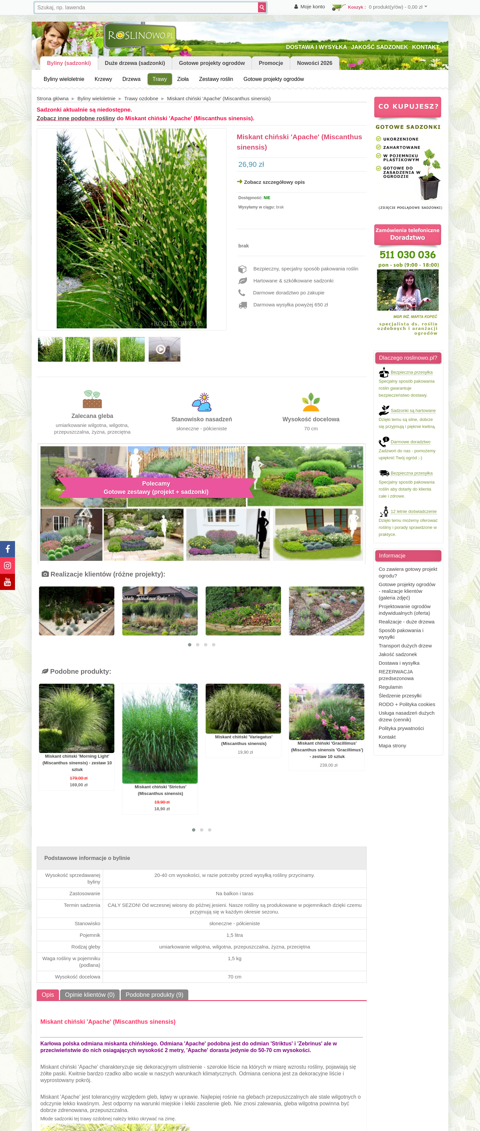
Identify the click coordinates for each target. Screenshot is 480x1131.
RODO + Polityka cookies (407, 704)
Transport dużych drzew (405, 645)
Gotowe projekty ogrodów (212, 63)
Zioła (183, 79)
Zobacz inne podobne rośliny (76, 118)
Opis (48, 994)
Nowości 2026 (314, 63)
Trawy (160, 79)
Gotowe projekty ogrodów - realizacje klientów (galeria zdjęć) (407, 590)
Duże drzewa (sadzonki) (135, 63)
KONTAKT (425, 47)
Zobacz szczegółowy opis (274, 182)
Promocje (271, 63)
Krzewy (103, 79)
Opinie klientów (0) (90, 994)
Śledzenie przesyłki (400, 695)
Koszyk (355, 7)
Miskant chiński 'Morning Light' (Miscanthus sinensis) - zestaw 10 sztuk (77, 763)
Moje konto (313, 6)
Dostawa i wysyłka (399, 663)
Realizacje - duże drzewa (407, 621)
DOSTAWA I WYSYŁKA (316, 47)
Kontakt (387, 737)
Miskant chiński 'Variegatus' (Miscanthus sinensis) (243, 740)
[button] (190, 644)
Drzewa (131, 79)
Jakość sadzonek (398, 654)
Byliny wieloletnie (64, 79)
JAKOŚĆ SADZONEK (379, 47)
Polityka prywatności (401, 728)
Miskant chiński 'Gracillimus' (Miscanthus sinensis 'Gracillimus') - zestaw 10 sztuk (327, 750)
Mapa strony (392, 745)
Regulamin (391, 687)
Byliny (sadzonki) (69, 63)
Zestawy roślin (216, 79)
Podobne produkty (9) (154, 994)
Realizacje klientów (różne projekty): (103, 574)
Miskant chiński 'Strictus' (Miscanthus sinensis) (160, 790)
